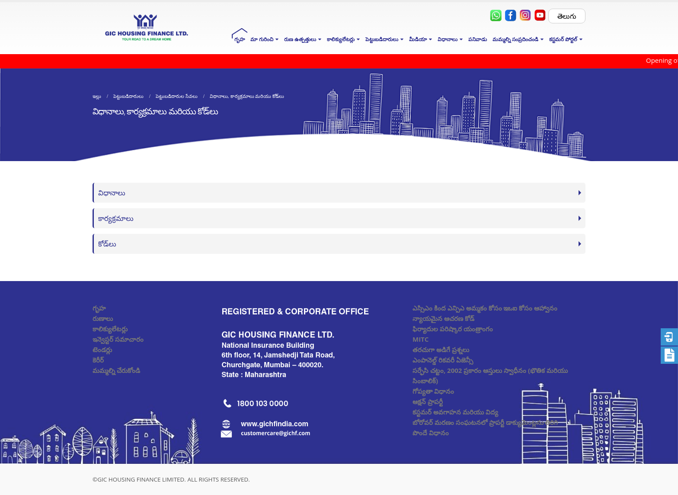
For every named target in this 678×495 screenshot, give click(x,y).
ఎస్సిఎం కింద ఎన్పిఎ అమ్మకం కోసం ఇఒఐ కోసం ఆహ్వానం (485, 308)
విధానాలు (111, 192)
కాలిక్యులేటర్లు (110, 328)
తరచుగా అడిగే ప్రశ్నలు (441, 349)
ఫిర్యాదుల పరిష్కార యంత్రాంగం (453, 328)
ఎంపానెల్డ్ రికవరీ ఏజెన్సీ (443, 360)
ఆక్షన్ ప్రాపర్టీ (428, 401)
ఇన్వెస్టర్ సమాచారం (118, 339)
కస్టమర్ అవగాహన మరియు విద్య (455, 412)
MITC (421, 339)
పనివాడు (477, 39)
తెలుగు (566, 16)
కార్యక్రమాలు (116, 218)
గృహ (239, 39)
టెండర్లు (102, 349)
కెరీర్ (98, 360)
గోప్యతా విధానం (433, 391)
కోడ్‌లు (107, 244)
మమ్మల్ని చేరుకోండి (116, 370)
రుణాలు (103, 318)
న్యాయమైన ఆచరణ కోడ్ (443, 318)
